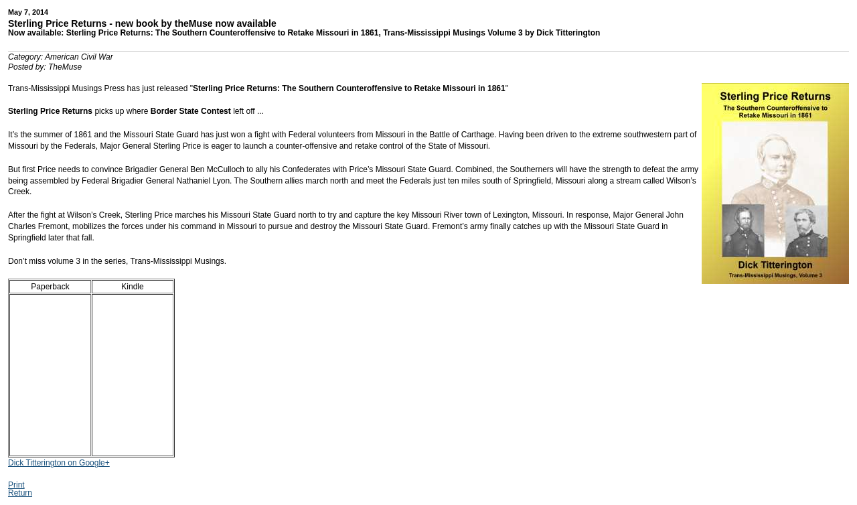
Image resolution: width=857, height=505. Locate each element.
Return (20, 493)
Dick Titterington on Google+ (59, 462)
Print (16, 485)
